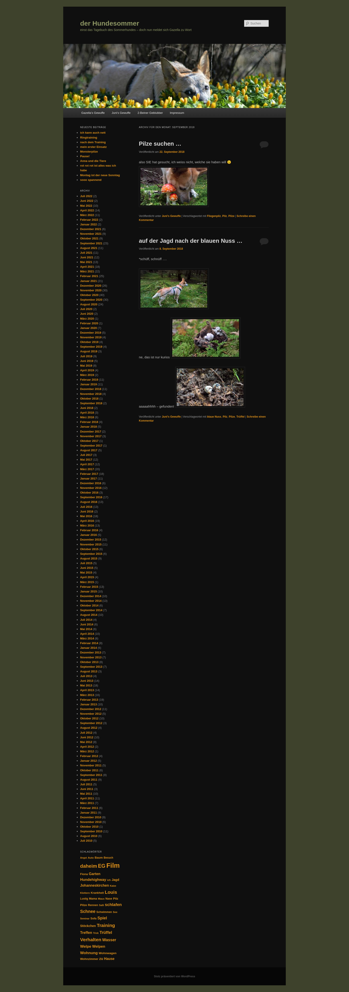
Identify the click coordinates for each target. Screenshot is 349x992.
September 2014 (91, 610)
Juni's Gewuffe (171, 216)
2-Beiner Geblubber (150, 112)
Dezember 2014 (90, 596)
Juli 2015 (86, 563)
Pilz (224, 216)
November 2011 (90, 765)
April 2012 (87, 746)
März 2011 (87, 803)
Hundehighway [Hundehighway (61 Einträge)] (93, 880)
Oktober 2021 (89, 238)
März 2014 (87, 638)
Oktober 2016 (89, 492)
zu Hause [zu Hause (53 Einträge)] (106, 959)
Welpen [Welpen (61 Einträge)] (98, 946)
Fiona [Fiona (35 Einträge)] (84, 874)
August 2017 (88, 450)
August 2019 (88, 351)
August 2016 (88, 502)
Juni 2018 (86, 408)
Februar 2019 (89, 379)
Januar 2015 (88, 591)
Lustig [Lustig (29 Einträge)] (84, 898)
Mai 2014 (86, 629)
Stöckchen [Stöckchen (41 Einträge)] (88, 926)
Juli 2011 (86, 784)
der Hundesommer (109, 23)
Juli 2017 (86, 455)
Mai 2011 (86, 793)
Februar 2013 (89, 699)
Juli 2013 (86, 676)
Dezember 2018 (90, 389)
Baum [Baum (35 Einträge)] (99, 857)
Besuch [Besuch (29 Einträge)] (108, 857)
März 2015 (87, 582)
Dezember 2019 (90, 332)
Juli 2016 (86, 506)
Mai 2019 (86, 365)
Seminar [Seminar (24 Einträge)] (84, 918)
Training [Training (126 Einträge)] (106, 925)
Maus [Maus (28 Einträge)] (101, 898)
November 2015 (90, 544)
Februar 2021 (89, 276)
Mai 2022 (86, 205)
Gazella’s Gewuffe (93, 112)
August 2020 (88, 304)
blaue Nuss (214, 416)
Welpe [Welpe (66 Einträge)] (85, 946)
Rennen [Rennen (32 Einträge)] (93, 905)
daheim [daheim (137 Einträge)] (88, 866)
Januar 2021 (88, 281)
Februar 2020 (89, 323)
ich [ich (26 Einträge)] (109, 880)
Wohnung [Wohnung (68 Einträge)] (89, 953)
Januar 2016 (88, 535)
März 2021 (87, 271)
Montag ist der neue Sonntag (100, 175)
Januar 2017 (88, 478)
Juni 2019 (86, 361)
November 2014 (90, 600)
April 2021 (87, 266)
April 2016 (87, 521)
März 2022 (87, 215)
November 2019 (90, 337)
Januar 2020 (88, 328)
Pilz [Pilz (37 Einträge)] (115, 898)
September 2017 (91, 445)
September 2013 (91, 666)
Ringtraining (88, 137)
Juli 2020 (86, 309)
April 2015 (87, 577)
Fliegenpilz (214, 216)
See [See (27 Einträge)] (115, 912)
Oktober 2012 (89, 718)
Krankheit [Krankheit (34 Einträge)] (97, 892)
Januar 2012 (88, 760)
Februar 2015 (89, 586)
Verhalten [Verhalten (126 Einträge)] (90, 939)
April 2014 (87, 633)
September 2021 (91, 243)
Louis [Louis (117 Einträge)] (111, 892)
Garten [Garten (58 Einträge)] (94, 874)
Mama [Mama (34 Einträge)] (93, 898)
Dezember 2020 (90, 285)
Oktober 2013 (89, 662)
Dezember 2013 (90, 652)
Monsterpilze (89, 151)
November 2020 (90, 290)
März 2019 (87, 375)
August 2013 (88, 671)
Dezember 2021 (90, 229)
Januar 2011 (88, 812)
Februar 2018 (89, 422)
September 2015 (91, 553)
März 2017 (87, 469)
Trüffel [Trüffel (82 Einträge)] (105, 932)
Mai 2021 (86, 262)
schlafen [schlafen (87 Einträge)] (113, 904)
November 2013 (90, 657)
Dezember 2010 (90, 817)
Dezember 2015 (90, 539)
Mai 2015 (86, 572)
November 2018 (90, 394)
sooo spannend (90, 180)
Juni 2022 (86, 200)
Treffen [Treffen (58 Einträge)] (86, 933)
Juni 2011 (86, 789)
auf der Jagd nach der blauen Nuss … (190, 240)
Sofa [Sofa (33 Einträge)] (93, 918)
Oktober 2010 (89, 826)
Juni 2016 (86, 511)
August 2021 (88, 248)
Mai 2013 (86, 685)
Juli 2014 (86, 619)
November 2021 (90, 233)
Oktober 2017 (89, 441)
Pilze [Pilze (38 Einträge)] (83, 905)
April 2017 (87, 464)
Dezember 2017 (90, 431)
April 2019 (87, 370)
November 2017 (90, 436)
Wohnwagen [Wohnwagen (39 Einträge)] (107, 953)
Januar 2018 (88, 426)
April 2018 (87, 412)
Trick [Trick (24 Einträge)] (96, 933)
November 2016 (90, 488)
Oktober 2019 (89, 342)
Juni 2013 (86, 680)
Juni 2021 (86, 257)
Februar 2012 (89, 756)
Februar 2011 (89, 808)
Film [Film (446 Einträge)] (113, 865)
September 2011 (91, 775)
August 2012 (88, 727)
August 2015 (88, 558)
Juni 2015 (86, 567)
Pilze (231, 216)
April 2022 (87, 210)
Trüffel (240, 416)
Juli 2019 (86, 356)
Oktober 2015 (89, 549)
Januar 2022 (88, 224)
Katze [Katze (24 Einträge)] (113, 885)
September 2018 (91, 403)
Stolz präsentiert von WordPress (174, 976)
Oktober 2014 (89, 605)
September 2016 (91, 497)
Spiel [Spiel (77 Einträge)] (102, 918)
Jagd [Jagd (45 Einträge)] (115, 880)
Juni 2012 (86, 737)
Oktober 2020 (89, 295)
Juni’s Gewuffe (121, 112)
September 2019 (91, 346)
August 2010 (88, 836)
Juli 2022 (86, 196)
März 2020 (87, 318)
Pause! (85, 156)
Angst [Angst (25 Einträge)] (83, 857)
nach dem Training (93, 142)
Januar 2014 (88, 647)
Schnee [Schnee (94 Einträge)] (87, 911)
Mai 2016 (86, 516)
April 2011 (87, 798)
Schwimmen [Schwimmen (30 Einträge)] (104, 912)
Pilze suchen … (160, 143)
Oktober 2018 (89, 398)
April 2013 (87, 690)
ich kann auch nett (93, 132)
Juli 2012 (86, 732)
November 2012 (90, 713)
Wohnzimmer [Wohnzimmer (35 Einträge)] (89, 959)
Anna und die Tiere (93, 161)
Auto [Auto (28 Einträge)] (91, 857)
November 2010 (90, 822)
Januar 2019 (88, 384)
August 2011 (88, 779)
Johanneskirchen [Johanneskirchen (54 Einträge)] (94, 885)
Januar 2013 (88, 704)
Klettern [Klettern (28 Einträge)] (85, 893)
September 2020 (91, 299)
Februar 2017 (89, 474)
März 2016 (87, 525)
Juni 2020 (86, 313)
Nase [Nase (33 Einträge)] (109, 898)
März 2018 (87, 417)
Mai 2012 (86, 742)
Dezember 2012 (90, 709)
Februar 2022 (89, 219)
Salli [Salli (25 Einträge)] (101, 905)
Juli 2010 (86, 840)
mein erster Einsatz (93, 147)
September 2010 (91, 831)
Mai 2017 (86, 459)
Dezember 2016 (90, 483)
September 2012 (91, 723)
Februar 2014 (89, 643)
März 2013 (87, 695)
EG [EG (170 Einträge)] (101, 866)
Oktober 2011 (89, 770)
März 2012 (87, 751)
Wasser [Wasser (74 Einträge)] (109, 940)
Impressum (177, 112)
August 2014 (88, 614)
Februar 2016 (89, 530)
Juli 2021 (86, 252)
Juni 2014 (86, 624)
